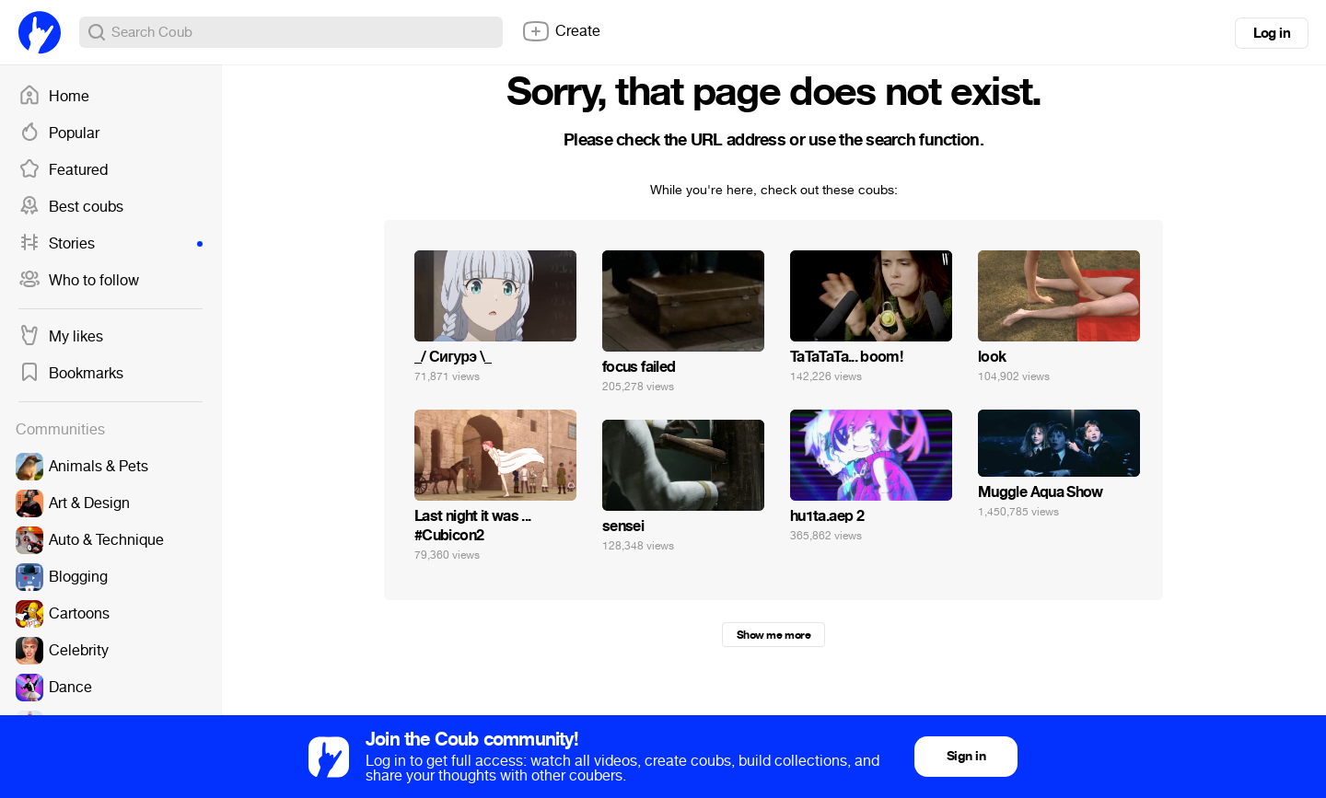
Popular (58, 133)
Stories (110, 244)
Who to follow (78, 281)
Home (53, 97)
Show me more (773, 635)
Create (560, 31)
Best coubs (70, 207)
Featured (63, 170)
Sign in (966, 756)
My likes (60, 337)
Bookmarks (70, 374)
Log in (1271, 33)
